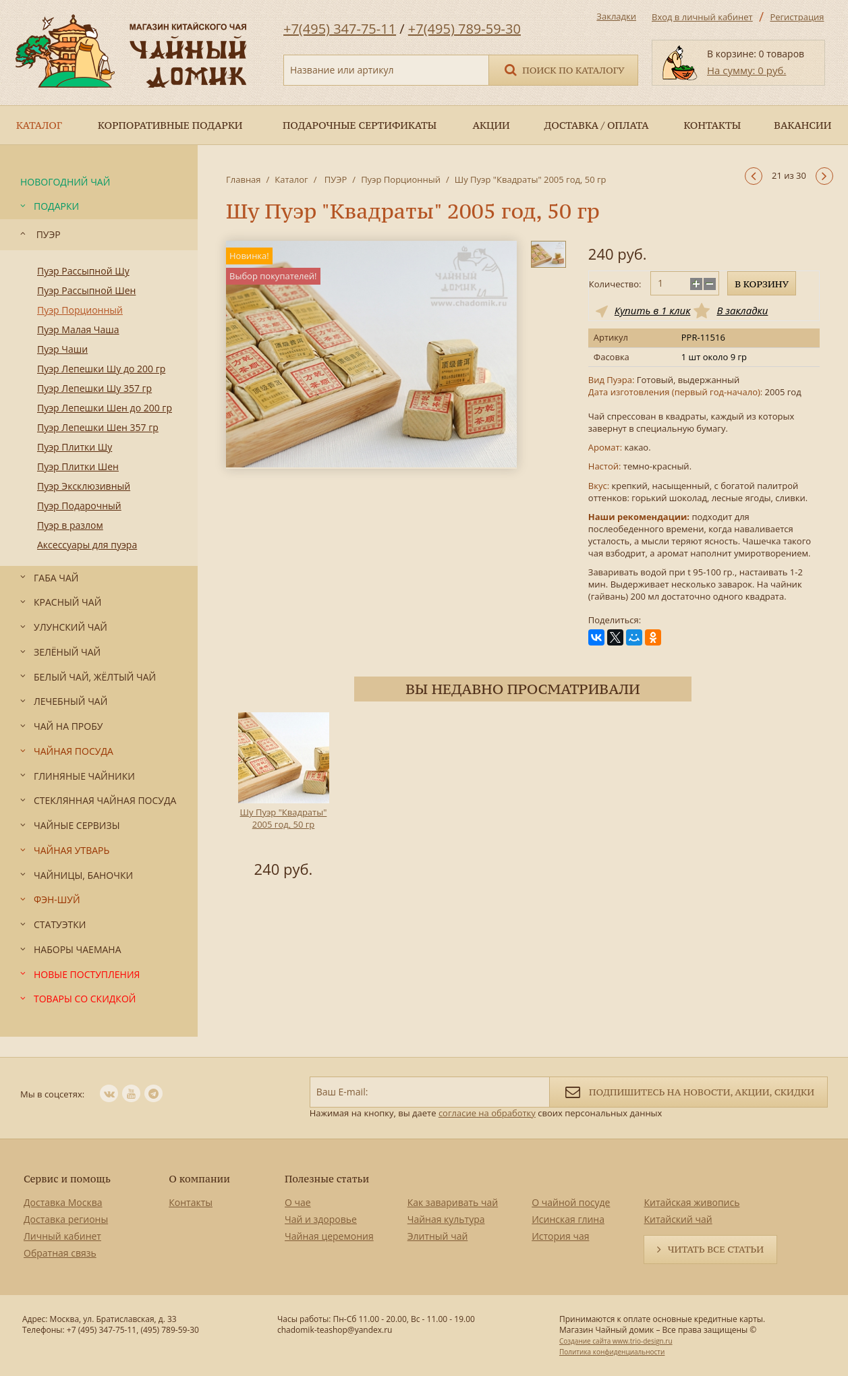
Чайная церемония (329, 1236)
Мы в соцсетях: (52, 1094)
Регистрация (797, 17)
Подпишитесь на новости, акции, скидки (688, 1091)
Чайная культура (446, 1219)
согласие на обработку (487, 1113)
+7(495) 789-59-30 (464, 29)
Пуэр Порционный (401, 179)
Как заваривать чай (453, 1202)
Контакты (191, 1202)
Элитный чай (437, 1236)
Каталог (291, 179)
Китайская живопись (691, 1202)
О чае (298, 1202)
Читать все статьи (716, 1249)
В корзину (762, 284)
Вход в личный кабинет (702, 17)
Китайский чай (678, 1219)
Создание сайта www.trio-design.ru (616, 1341)
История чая (560, 1236)
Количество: (615, 284)
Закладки (616, 16)
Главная (243, 179)
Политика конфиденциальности (612, 1351)
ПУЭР (334, 179)
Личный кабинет (62, 1236)
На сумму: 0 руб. (746, 70)
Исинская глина (568, 1219)
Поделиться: (614, 620)
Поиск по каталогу (563, 69)
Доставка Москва (63, 1202)
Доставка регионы (66, 1219)
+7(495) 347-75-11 (339, 29)
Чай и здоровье (321, 1219)
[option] (283, 797)
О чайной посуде (571, 1202)
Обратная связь (60, 1252)
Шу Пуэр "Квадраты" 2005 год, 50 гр (283, 818)
